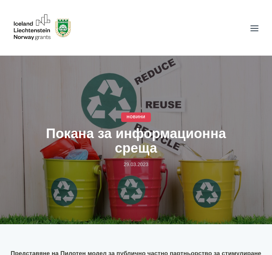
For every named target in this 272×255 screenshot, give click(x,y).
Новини (135, 117)
